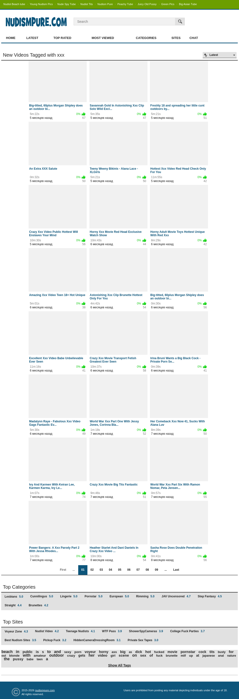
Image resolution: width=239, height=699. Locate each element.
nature (231, 655)
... (165, 569)
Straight (13, 605)
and (57, 652)
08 (147, 569)
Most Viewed (103, 38)
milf (183, 655)
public (27, 652)
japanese (208, 655)
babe (30, 659)
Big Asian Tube (188, 4)
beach (7, 652)
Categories (146, 38)
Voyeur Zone (16, 631)
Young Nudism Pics (41, 4)
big (123, 652)
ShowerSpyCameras (146, 631)
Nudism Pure (105, 4)
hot (148, 652)
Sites (176, 38)
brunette (171, 655)
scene (124, 655)
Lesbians (14, 596)
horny (103, 652)
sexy (67, 652)
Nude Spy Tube (66, 4)
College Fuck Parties (187, 631)
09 (156, 569)
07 (137, 569)
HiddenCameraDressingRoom (97, 640)
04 (110, 569)
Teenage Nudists (80, 631)
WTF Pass (112, 631)
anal (221, 655)
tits (212, 652)
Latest (32, 38)
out (3, 655)
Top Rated (62, 38)
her (92, 655)
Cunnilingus (41, 596)
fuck (159, 655)
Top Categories (19, 587)
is (37, 652)
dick (138, 652)
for (231, 652)
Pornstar (93, 596)
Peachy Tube (125, 4)
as (130, 652)
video (102, 655)
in (17, 652)
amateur (40, 655)
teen (40, 659)
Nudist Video (47, 631)
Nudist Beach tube (14, 4)
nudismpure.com (45, 690)
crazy (71, 655)
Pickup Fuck (54, 640)
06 (128, 569)
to (49, 652)
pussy (18, 659)
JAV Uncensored (176, 596)
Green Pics (167, 4)
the (7, 659)
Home (10, 38)
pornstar (188, 652)
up (191, 655)
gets (81, 655)
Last (176, 569)
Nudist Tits (86, 4)
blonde (14, 655)
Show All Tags (119, 665)
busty (221, 652)
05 (119, 569)
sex (143, 655)
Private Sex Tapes (143, 640)
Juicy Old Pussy (147, 4)
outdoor (56, 655)
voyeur (90, 652)
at (197, 655)
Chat (193, 38)
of (151, 655)
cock (202, 652)
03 (101, 569)
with (27, 655)
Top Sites (13, 621)
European (119, 596)
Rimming (145, 596)
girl (113, 655)
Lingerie (68, 596)
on (134, 655)
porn (77, 652)
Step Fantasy (210, 596)
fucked (159, 652)
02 (91, 569)
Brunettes (38, 605)
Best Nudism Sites (20, 640)
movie (172, 652)
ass (114, 652)
